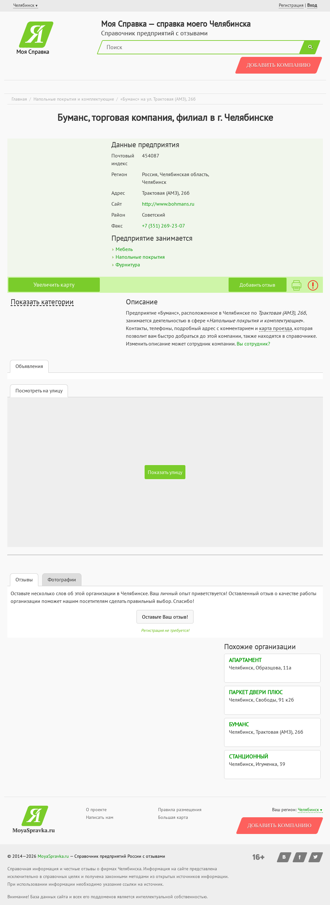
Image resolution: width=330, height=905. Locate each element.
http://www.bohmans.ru (168, 204)
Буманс (239, 724)
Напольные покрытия (140, 257)
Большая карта (173, 817)
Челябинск (308, 809)
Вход (312, 5)
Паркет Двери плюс (256, 692)
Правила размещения (180, 809)
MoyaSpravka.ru (53, 856)
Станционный (248, 756)
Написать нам (99, 817)
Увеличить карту (53, 284)
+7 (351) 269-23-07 (163, 225)
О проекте (96, 809)
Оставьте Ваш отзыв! (165, 617)
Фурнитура (128, 264)
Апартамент (245, 660)
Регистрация (291, 5)
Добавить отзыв (257, 285)
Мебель (124, 249)
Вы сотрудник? (253, 343)
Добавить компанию (279, 65)
